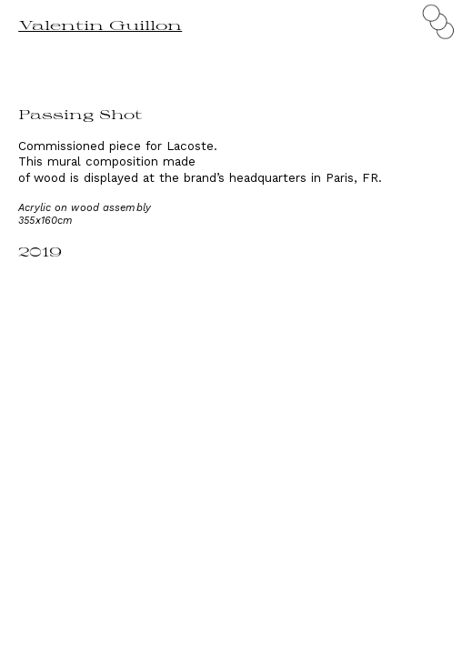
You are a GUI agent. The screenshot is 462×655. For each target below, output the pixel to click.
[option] (231, 428)
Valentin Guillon (100, 25)
